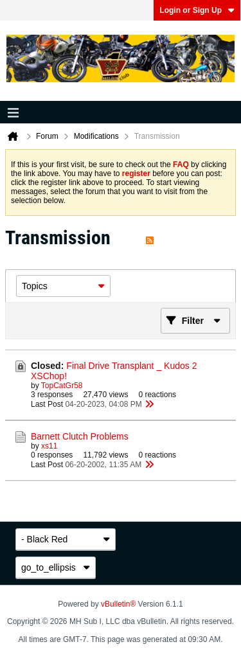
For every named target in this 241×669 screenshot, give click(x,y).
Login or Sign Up (197, 10)
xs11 (49, 446)
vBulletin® (118, 604)
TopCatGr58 (62, 385)
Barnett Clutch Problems (80, 436)
